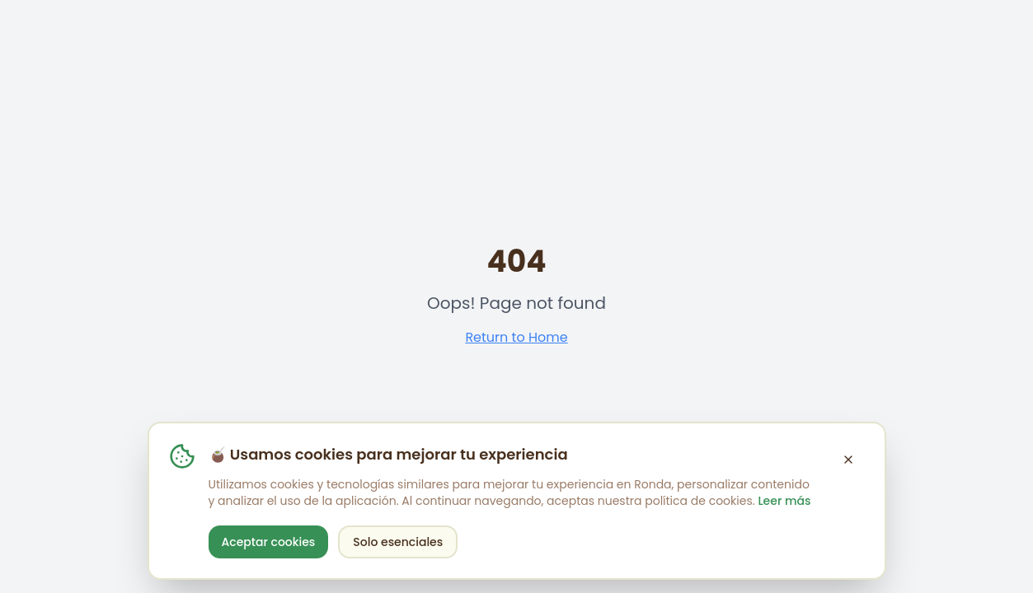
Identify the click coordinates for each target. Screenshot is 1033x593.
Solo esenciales (398, 542)
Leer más (784, 501)
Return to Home (516, 337)
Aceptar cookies (269, 542)
